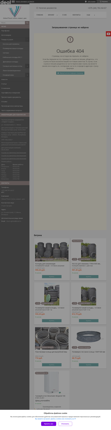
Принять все (48, 424)
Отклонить (65, 424)
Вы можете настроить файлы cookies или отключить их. (54, 419)
